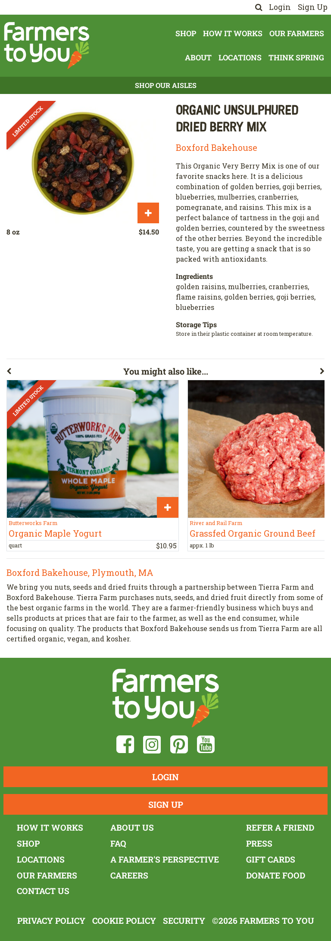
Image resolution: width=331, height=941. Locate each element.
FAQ (118, 843)
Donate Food (275, 875)
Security (184, 920)
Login (280, 7)
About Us (132, 827)
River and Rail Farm (216, 522)
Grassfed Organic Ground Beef (252, 533)
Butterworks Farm (33, 522)
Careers (129, 875)
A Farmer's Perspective (164, 859)
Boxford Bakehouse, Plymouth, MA (79, 572)
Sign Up (313, 7)
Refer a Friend (280, 827)
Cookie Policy (124, 920)
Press (259, 843)
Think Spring (296, 58)
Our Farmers (296, 33)
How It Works (232, 33)
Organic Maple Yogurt (55, 533)
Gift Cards (270, 859)
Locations (240, 58)
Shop (185, 33)
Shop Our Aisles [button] (166, 85)
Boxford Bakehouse (216, 147)
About (198, 58)
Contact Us (43, 890)
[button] (64, 373)
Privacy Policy (51, 920)
